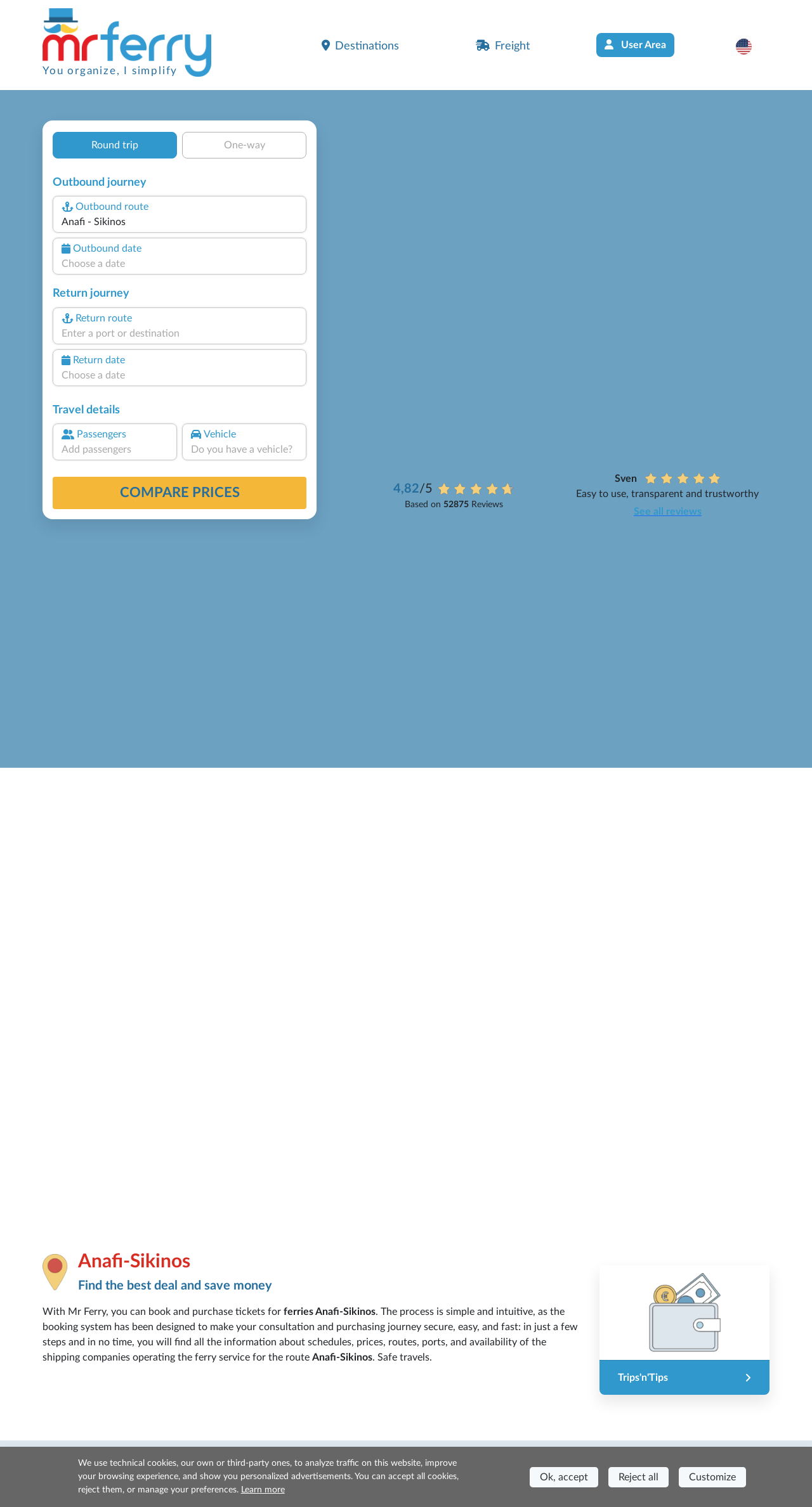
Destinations (360, 45)
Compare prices (180, 493)
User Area (635, 44)
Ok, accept (564, 1477)
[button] (750, 46)
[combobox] (180, 222)
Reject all (638, 1477)
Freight (503, 45)
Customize (712, 1477)
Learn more (263, 1489)
